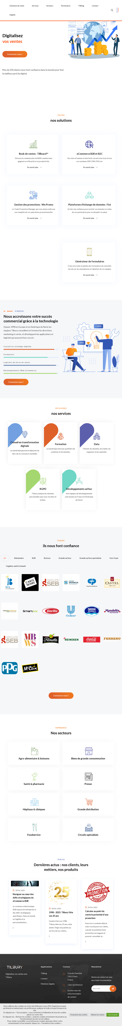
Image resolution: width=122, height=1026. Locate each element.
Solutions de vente (17, 6)
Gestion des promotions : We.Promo (33, 204)
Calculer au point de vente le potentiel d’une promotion (96, 915)
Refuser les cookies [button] (97, 1015)
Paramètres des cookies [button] (78, 1015)
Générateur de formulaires (89, 261)
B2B (34, 558)
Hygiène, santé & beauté (16, 566)
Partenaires (65, 6)
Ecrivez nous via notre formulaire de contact (74, 993)
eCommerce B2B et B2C (90, 153)
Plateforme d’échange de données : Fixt (89, 204)
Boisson (47, 558)
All (5, 558)
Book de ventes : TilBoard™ (33, 153)
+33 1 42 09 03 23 (75, 985)
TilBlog (81, 6)
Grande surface (65, 558)
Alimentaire (19, 558)
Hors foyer (113, 558)
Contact (95, 6)
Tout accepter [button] (113, 1015)
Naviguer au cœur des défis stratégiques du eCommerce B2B (23, 897)
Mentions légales (48, 984)
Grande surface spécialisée (90, 558)
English (12, 15)
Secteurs (49, 6)
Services (35, 6)
